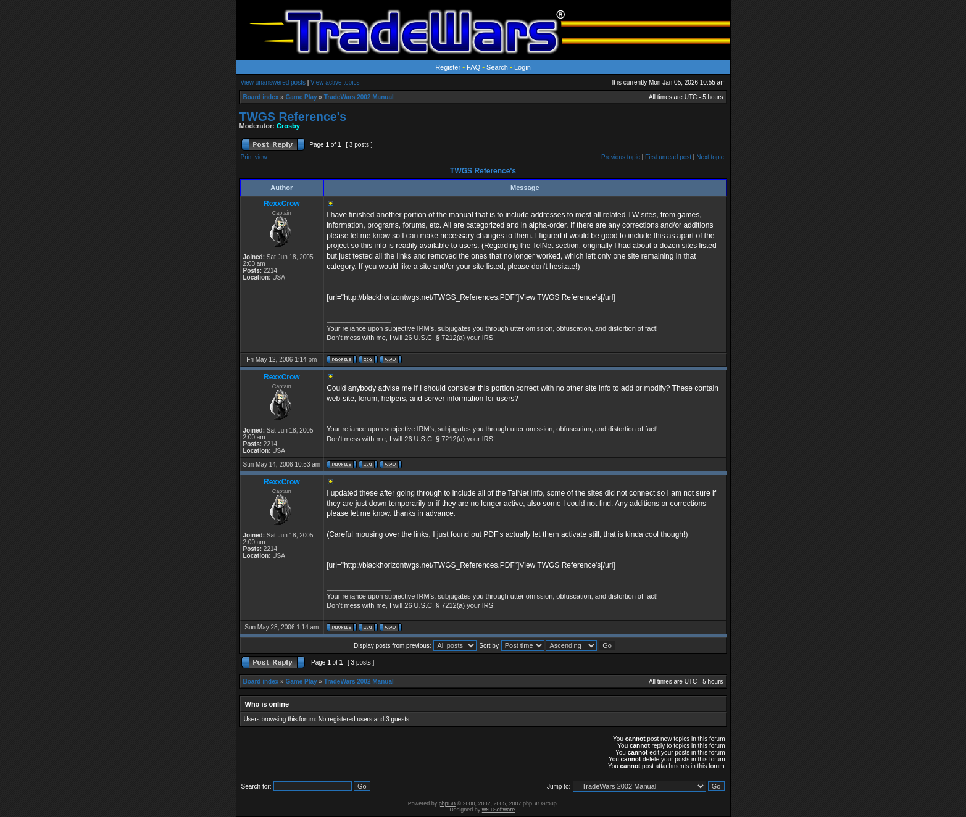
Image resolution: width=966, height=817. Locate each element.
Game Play (301, 97)
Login (522, 67)
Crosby (288, 126)
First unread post (668, 157)
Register (447, 67)
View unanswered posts (273, 82)
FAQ (473, 67)
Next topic (709, 157)
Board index (261, 97)
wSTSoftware (498, 810)
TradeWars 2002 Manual (359, 97)
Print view (254, 157)
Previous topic (620, 157)
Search (497, 67)
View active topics (334, 82)
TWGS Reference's (293, 116)
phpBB (447, 803)
